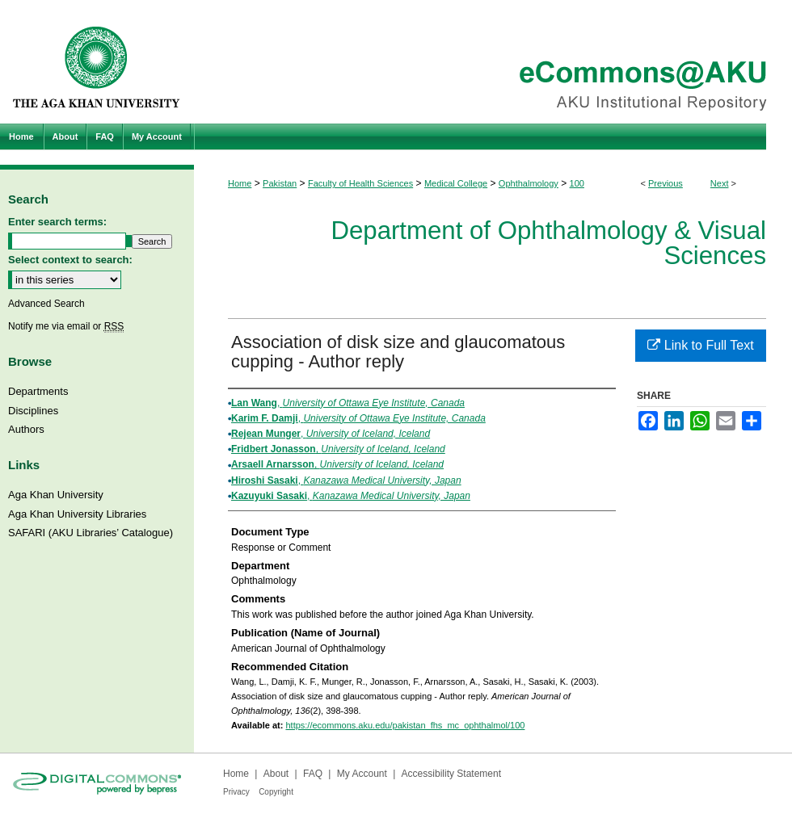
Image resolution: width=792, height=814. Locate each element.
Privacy (236, 791)
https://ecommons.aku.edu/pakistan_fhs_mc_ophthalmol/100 (404, 725)
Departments (38, 391)
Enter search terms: (57, 222)
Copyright (276, 791)
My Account (362, 773)
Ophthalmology (528, 183)
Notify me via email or (66, 326)
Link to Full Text (700, 345)
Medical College (455, 183)
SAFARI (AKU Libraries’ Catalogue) (90, 533)
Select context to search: (70, 260)
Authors (26, 429)
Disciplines (33, 411)
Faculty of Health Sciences (360, 183)
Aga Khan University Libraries (77, 514)
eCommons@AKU (493, 62)
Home (239, 183)
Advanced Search (46, 303)
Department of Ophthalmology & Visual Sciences (548, 243)
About (276, 773)
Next (719, 183)
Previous (665, 183)
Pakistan (280, 183)
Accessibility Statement (451, 773)
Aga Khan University (55, 495)
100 (577, 183)
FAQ (312, 773)
